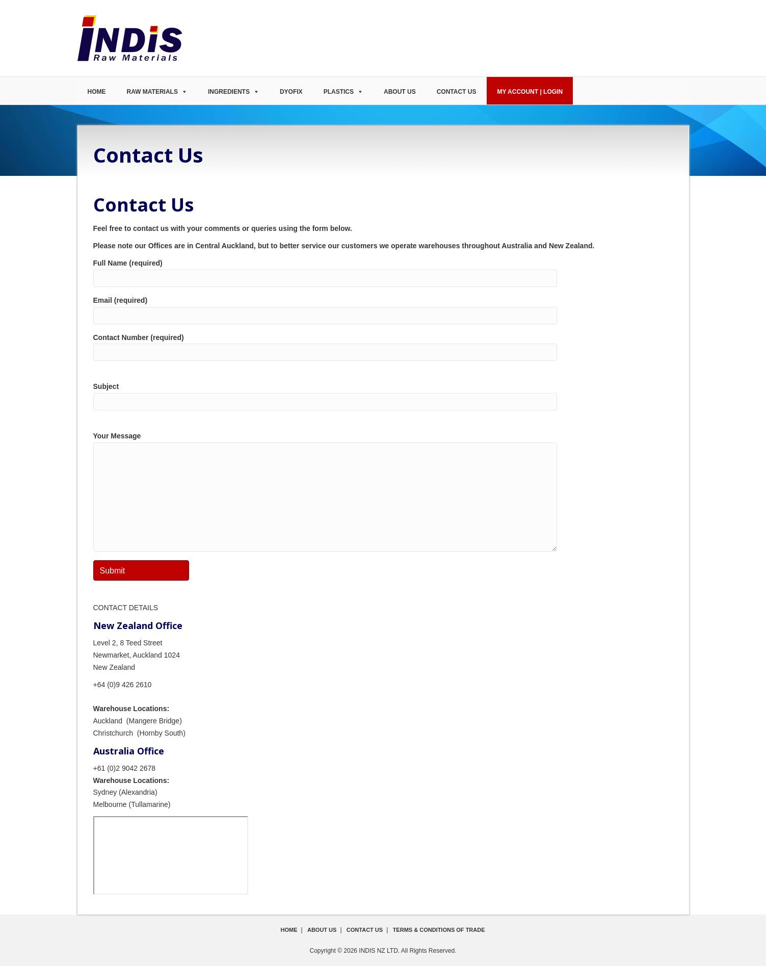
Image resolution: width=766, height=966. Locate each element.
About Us (400, 91)
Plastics (339, 91)
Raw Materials (152, 91)
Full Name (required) (325, 273)
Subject (325, 396)
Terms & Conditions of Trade (439, 930)
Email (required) (325, 310)
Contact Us (457, 91)
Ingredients (229, 91)
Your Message (325, 492)
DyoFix (291, 91)
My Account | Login (530, 91)
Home (97, 91)
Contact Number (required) (325, 347)
